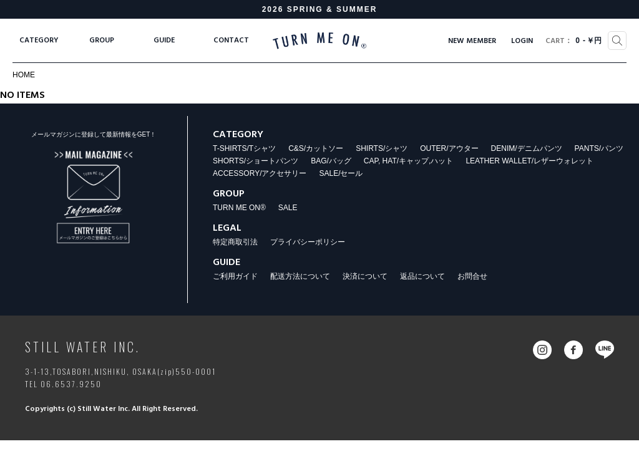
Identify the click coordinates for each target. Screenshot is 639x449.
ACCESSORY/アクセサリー (259, 173)
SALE (288, 207)
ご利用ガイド (235, 276)
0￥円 (573, 41)
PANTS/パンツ (599, 148)
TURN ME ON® (239, 207)
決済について (365, 276)
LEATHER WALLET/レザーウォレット (529, 161)
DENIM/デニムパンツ (526, 148)
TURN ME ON (319, 40)
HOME (23, 74)
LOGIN (522, 41)
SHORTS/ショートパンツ (255, 161)
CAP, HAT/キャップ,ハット (409, 161)
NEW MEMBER (472, 41)
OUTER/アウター (449, 148)
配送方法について (300, 276)
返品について (422, 276)
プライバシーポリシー (307, 242)
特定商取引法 (235, 242)
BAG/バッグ (331, 161)
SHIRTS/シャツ (381, 148)
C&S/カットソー (315, 148)
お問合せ (472, 276)
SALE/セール (341, 173)
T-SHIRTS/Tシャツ (244, 148)
